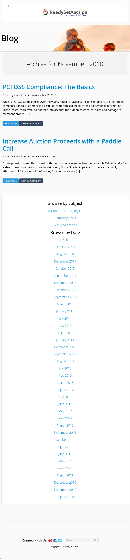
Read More (11, 123)
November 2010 (65, 489)
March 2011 (65, 475)
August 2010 (65, 497)
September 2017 (65, 276)
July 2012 (65, 397)
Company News (65, 218)
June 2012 (65, 404)
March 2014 (65, 333)
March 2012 (65, 425)
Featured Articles (65, 225)
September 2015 (65, 297)
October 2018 (65, 247)
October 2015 (65, 290)
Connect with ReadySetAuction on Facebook (55, 540)
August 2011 (65, 447)
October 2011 (65, 440)
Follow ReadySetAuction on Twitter (60, 540)
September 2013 (65, 354)
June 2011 (65, 454)
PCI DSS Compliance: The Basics (49, 87)
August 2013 (65, 361)
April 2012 (65, 418)
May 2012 (65, 411)
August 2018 (65, 254)
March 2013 (65, 383)
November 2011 (65, 432)
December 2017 (65, 261)
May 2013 (65, 375)
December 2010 (65, 482)
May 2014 (65, 325)
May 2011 (65, 461)
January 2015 (65, 311)
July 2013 (65, 368)
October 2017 (65, 268)
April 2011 (65, 468)
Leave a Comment (31, 123)
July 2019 (65, 240)
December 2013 (65, 347)
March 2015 (65, 304)
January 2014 (65, 340)
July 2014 (65, 318)
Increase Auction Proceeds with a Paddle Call (62, 144)
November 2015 (65, 283)
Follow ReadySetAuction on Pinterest (50, 540)
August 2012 (65, 390)
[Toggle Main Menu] (65, 11)
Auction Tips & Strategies (65, 211)
